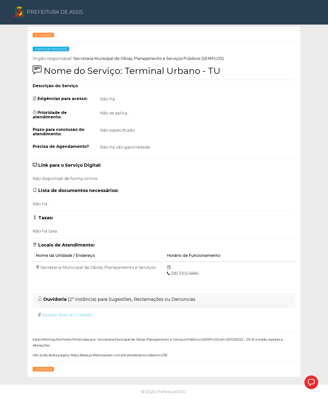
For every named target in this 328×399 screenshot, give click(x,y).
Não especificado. (118, 130)
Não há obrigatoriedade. (125, 147)
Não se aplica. (114, 113)
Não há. (108, 99)
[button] (311, 382)
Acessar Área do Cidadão (67, 315)
